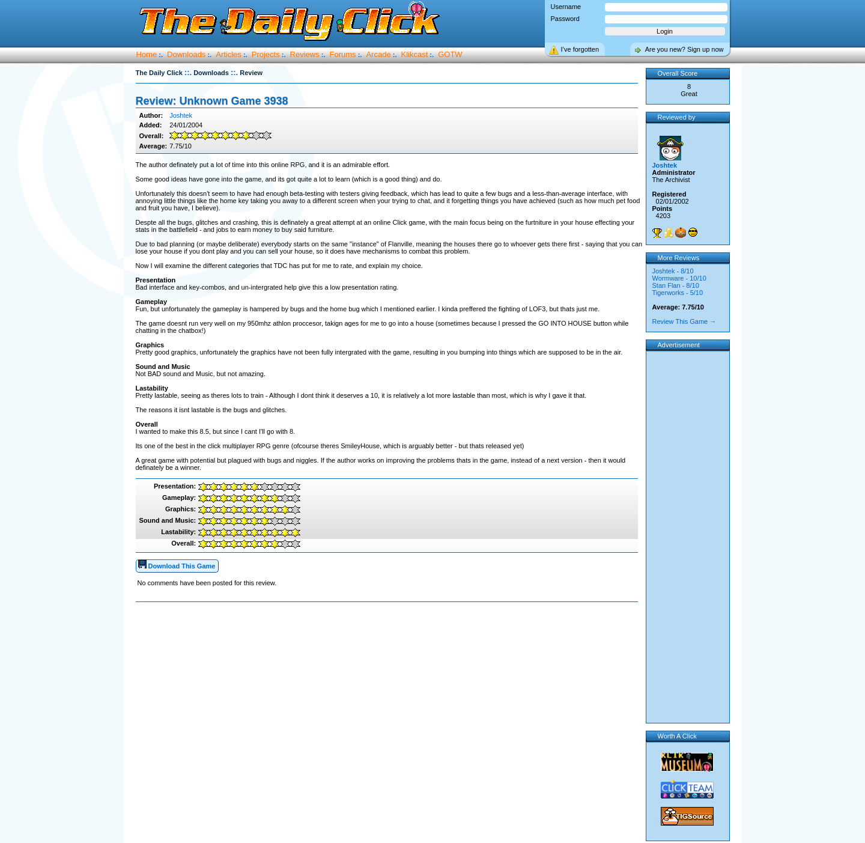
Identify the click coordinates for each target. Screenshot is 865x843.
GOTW (450, 54)
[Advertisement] (389, 640)
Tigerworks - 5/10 (677, 292)
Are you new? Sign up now (684, 49)
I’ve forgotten (580, 49)
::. (188, 72)
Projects (266, 54)
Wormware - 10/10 (679, 278)
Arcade (378, 54)
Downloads (186, 54)
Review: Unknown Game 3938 (212, 101)
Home (146, 54)
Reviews (305, 54)
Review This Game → (684, 321)
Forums (343, 54)
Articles (228, 54)
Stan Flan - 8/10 (675, 285)
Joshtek (180, 115)
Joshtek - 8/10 (673, 271)
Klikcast (414, 54)
